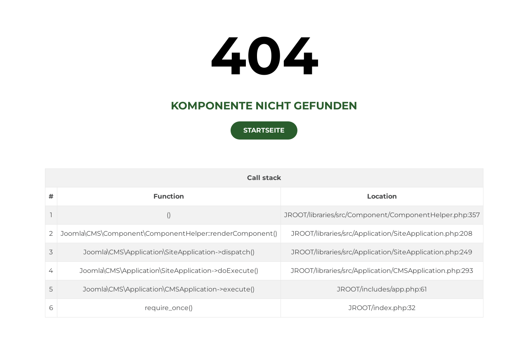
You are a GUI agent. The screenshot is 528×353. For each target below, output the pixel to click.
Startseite (264, 130)
